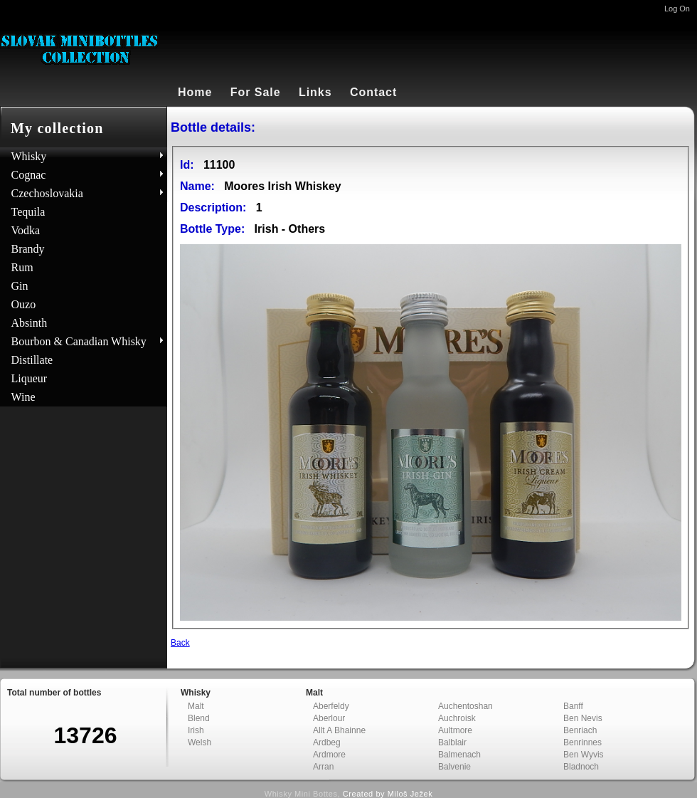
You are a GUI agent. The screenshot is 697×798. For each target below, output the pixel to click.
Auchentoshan (465, 706)
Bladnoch (581, 767)
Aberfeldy (331, 706)
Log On (677, 8)
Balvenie (454, 767)
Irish (196, 730)
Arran (323, 767)
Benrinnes (582, 742)
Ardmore (329, 755)
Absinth (29, 323)
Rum (22, 267)
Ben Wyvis (583, 755)
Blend (199, 718)
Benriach (580, 730)
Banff (573, 706)
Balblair (452, 742)
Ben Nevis (582, 718)
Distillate (32, 360)
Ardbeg (327, 742)
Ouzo (23, 304)
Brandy (28, 249)
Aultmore (455, 730)
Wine (23, 397)
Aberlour (329, 718)
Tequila (28, 212)
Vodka (26, 230)
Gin (19, 286)
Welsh (199, 742)
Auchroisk (457, 718)
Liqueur (29, 378)
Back (180, 643)
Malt (196, 706)
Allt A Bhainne (339, 730)
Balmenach (459, 755)
